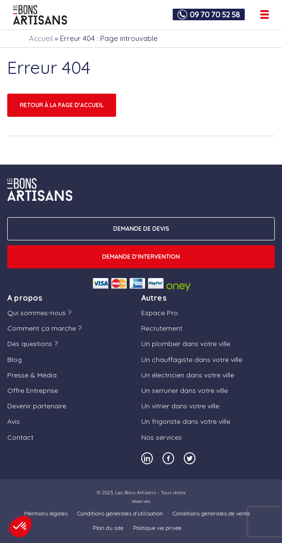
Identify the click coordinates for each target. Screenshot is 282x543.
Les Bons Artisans (135, 492)
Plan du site (108, 527)
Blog (14, 359)
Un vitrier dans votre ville (180, 406)
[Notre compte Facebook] (168, 458)
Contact (20, 437)
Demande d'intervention (141, 256)
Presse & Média (32, 375)
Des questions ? (32, 343)
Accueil (41, 38)
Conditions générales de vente (211, 513)
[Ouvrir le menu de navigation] (264, 14)
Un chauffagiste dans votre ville (191, 359)
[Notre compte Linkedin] (147, 458)
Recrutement (161, 328)
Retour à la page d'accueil (62, 105)
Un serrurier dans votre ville (184, 390)
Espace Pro (159, 312)
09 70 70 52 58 (215, 14)
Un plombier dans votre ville (185, 343)
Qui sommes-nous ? (39, 312)
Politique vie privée (157, 527)
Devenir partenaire (36, 406)
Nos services (161, 437)
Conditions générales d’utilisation (120, 513)
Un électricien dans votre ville (187, 375)
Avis (13, 421)
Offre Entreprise (32, 390)
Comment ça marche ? (44, 328)
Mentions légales (46, 513)
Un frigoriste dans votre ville (185, 421)
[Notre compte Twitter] (189, 458)
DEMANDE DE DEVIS (141, 228)
